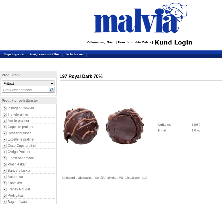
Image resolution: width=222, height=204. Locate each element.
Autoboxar (15, 177)
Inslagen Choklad (21, 108)
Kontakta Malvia (139, 42)
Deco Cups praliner (22, 146)
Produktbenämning (17, 90)
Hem (122, 42)
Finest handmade (21, 158)
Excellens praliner (21, 139)
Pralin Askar (17, 164)
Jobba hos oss (74, 54)
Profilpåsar (16, 195)
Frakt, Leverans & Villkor (45, 54)
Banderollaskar (19, 171)
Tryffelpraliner (18, 114)
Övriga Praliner (19, 152)
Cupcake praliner (20, 127)
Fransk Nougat (19, 189)
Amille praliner (18, 121)
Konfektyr (15, 183)
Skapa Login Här (14, 54)
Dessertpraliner (19, 133)
